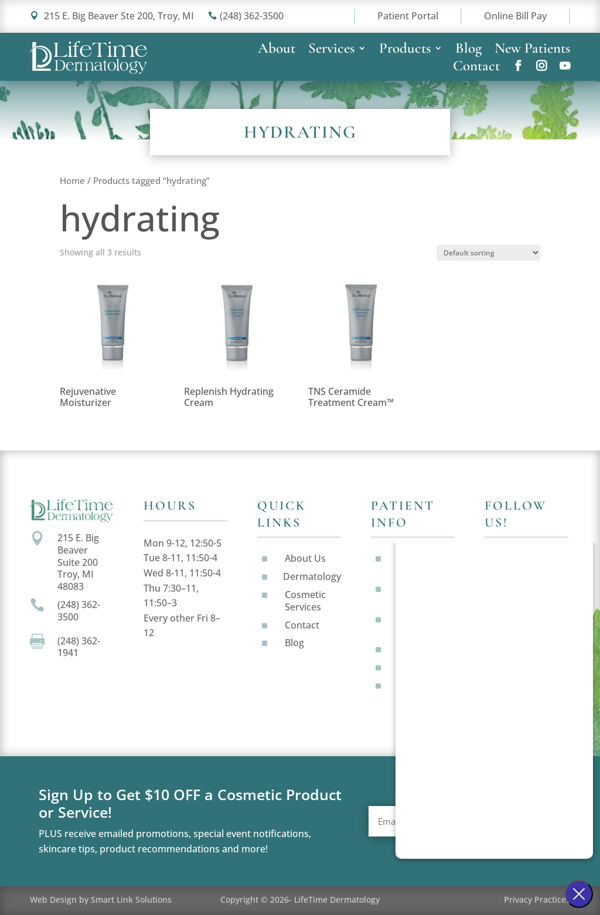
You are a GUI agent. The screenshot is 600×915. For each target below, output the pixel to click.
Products (405, 50)
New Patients (532, 50)
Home (72, 180)
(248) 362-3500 (246, 15)
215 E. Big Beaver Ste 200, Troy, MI (112, 15)
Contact (476, 68)
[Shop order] (488, 253)
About (276, 50)
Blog (468, 50)
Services (331, 50)
